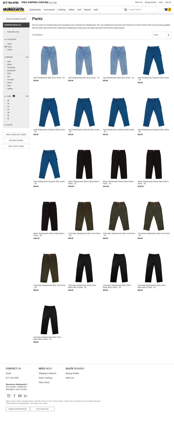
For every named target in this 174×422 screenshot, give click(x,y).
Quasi (9, 82)
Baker (9, 64)
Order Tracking (45, 378)
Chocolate (11, 67)
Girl (8, 76)
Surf (79, 9)
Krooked (10, 79)
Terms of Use (47, 402)
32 (8, 105)
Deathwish (11, 70)
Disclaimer (79, 402)
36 (8, 111)
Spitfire (10, 88)
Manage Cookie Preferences (18, 409)
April (9, 61)
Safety (71, 9)
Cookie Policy (69, 402)
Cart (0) (168, 2)
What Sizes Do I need (16, 134)
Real (9, 85)
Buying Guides (150, 2)
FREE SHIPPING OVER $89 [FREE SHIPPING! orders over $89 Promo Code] (39, 2)
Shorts (9, 50)
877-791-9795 (10, 2)
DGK (9, 73)
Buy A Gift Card (16, 145)
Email (8, 374)
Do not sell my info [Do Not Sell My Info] (42, 409)
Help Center (44, 383)
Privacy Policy (58, 402)
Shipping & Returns (47, 374)
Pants (9, 47)
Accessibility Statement (92, 402)
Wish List (138, 2)
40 (8, 117)
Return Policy (16, 402)
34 (8, 108)
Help (161, 2)
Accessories (49, 9)
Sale (96, 9)
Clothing (61, 9)
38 (8, 114)
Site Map (37, 402)
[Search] (140, 10)
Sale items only (13, 32)
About (8, 402)
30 (8, 102)
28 (8, 100)
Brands (87, 9)
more (27, 57)
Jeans (9, 44)
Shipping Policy (27, 402)
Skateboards (35, 9)
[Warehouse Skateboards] (15, 9)
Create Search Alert (16, 19)
